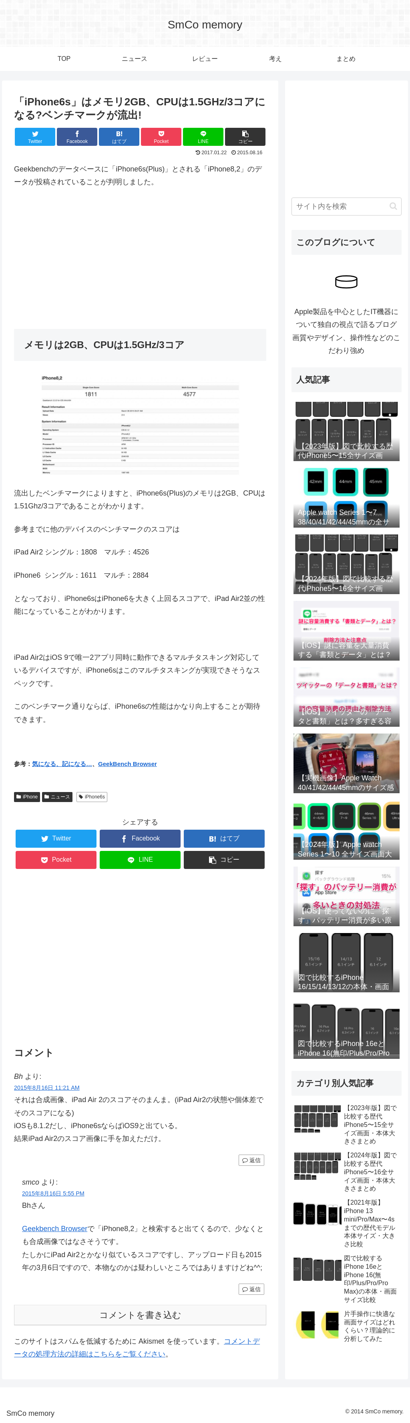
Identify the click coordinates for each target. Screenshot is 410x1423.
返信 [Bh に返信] (251, 1160)
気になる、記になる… (62, 763)
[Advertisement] (140, 255)
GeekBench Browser (127, 763)
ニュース (57, 797)
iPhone (27, 797)
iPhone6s (92, 797)
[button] (393, 206)
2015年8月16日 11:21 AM (47, 1087)
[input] (346, 207)
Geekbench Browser (54, 1229)
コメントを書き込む (140, 1315)
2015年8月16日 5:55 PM (53, 1193)
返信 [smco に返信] (251, 1289)
